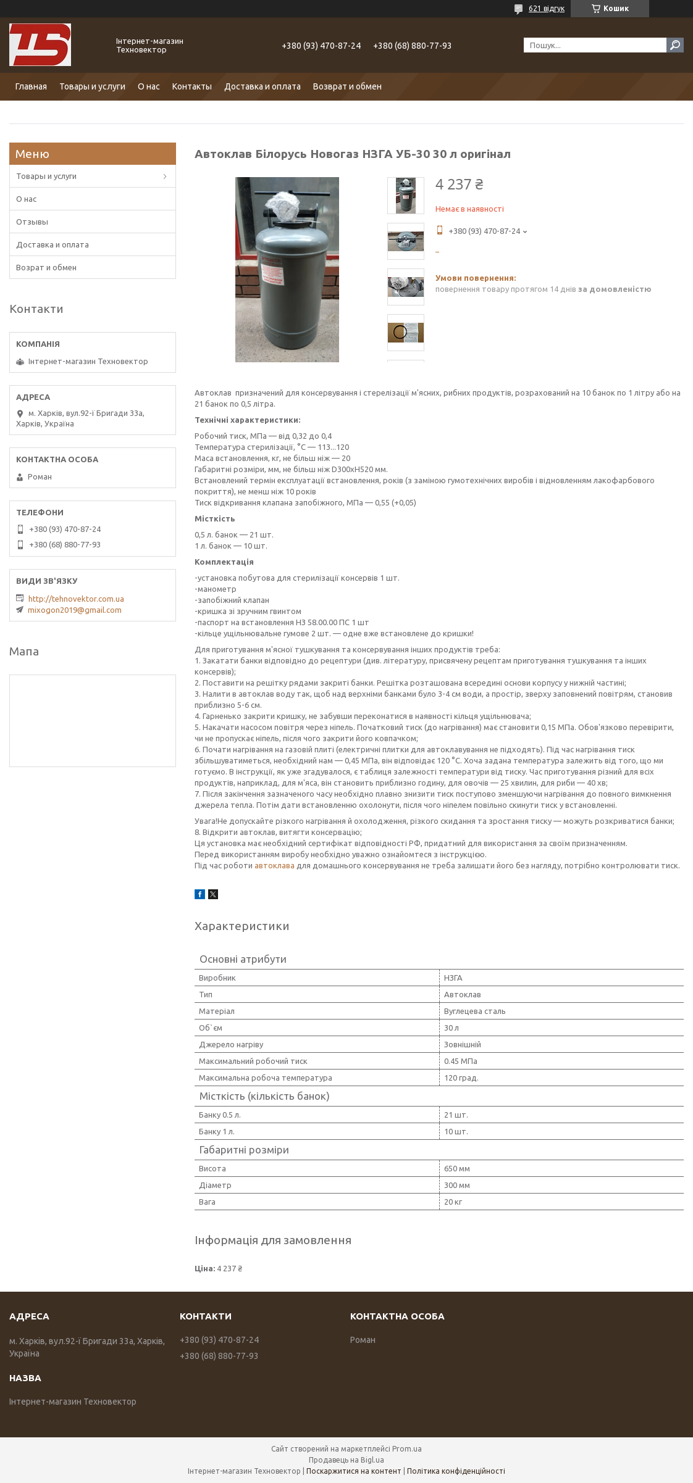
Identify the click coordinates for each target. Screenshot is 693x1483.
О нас (149, 86)
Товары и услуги (92, 86)
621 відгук (547, 8)
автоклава (274, 865)
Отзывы (32, 221)
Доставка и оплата (262, 86)
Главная (31, 86)
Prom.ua (407, 1449)
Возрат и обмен (46, 267)
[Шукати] (675, 45)
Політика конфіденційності (456, 1471)
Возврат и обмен (347, 86)
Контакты (192, 86)
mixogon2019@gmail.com (75, 609)
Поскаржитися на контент (353, 1471)
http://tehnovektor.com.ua (76, 598)
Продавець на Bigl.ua (346, 1460)
